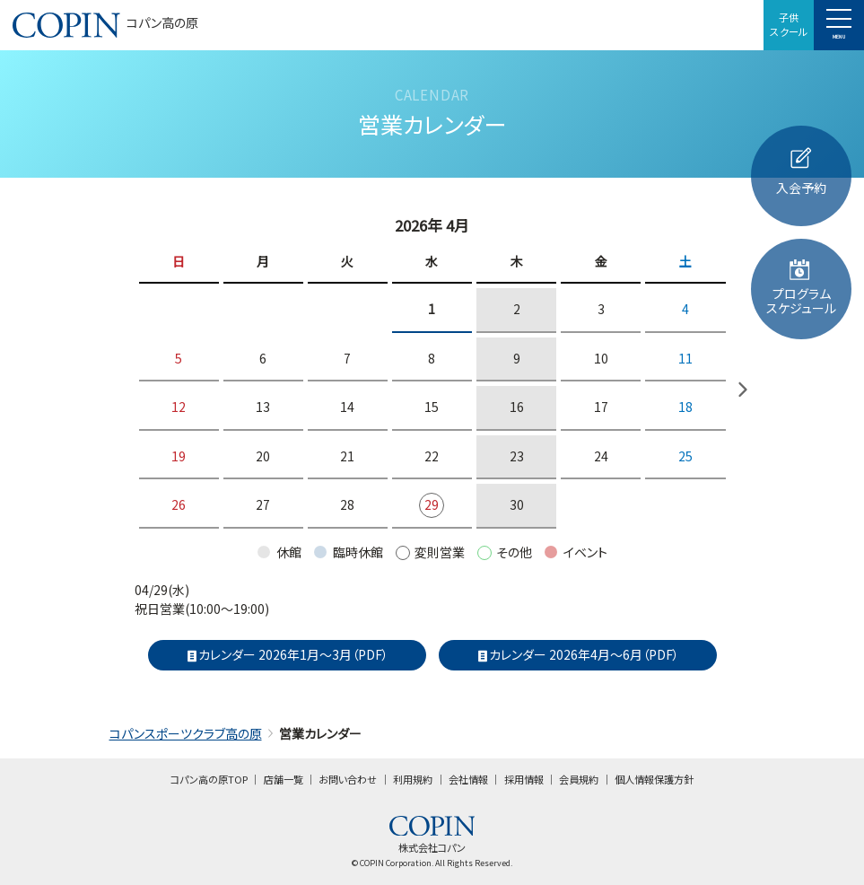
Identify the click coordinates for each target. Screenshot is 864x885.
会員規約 (578, 779)
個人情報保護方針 (654, 779)
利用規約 (412, 779)
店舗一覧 (283, 779)
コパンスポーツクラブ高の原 (185, 733)
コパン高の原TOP (209, 779)
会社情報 (468, 779)
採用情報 (524, 779)
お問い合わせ (348, 779)
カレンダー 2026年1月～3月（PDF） (287, 654)
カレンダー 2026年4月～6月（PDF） (577, 654)
